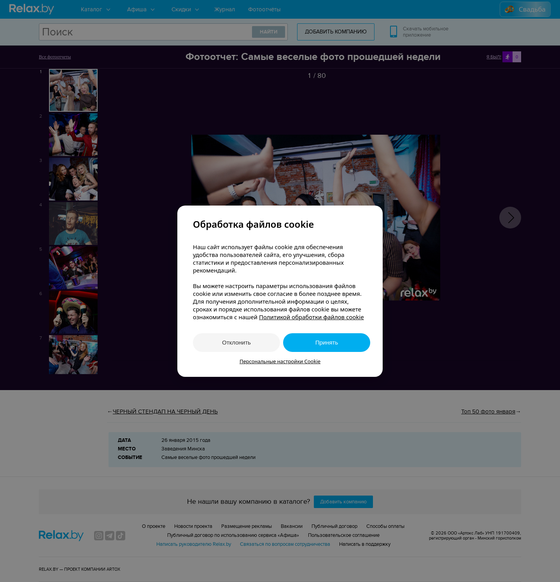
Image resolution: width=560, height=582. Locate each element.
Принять (326, 342)
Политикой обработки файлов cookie (311, 317)
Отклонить (236, 342)
